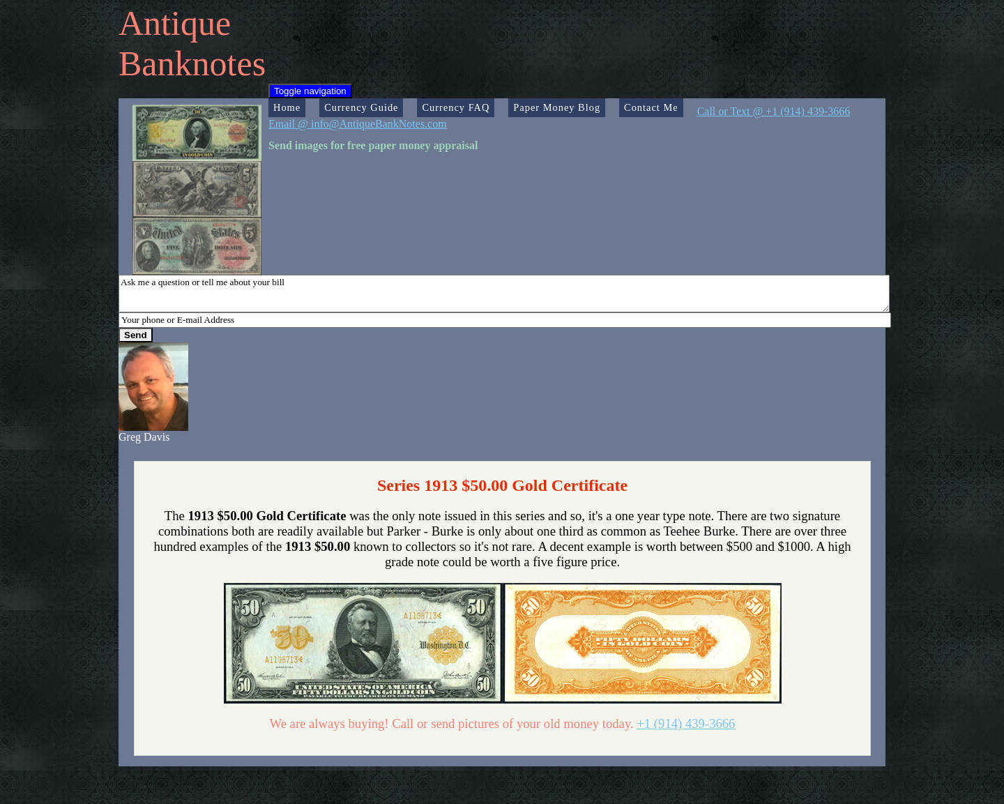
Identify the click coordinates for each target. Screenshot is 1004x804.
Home (287, 107)
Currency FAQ (455, 107)
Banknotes (192, 63)
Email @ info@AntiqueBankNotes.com (357, 124)
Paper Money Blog (556, 107)
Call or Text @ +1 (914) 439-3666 (774, 111)
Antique (175, 23)
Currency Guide (361, 107)
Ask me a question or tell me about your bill (504, 293)
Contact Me (651, 107)
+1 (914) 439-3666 (686, 723)
